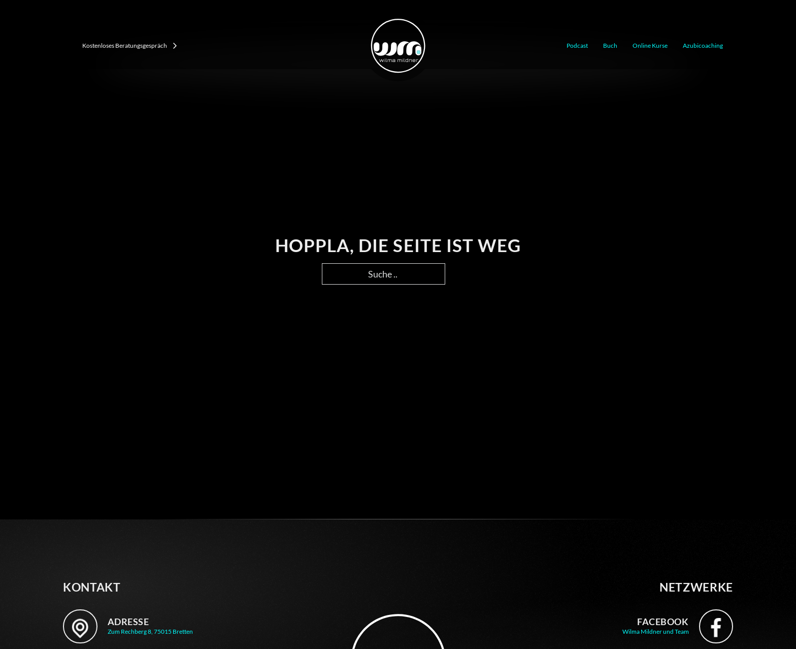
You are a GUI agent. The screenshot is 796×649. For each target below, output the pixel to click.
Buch (610, 45)
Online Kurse (650, 45)
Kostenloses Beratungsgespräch (129, 46)
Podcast (577, 45)
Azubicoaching (703, 45)
